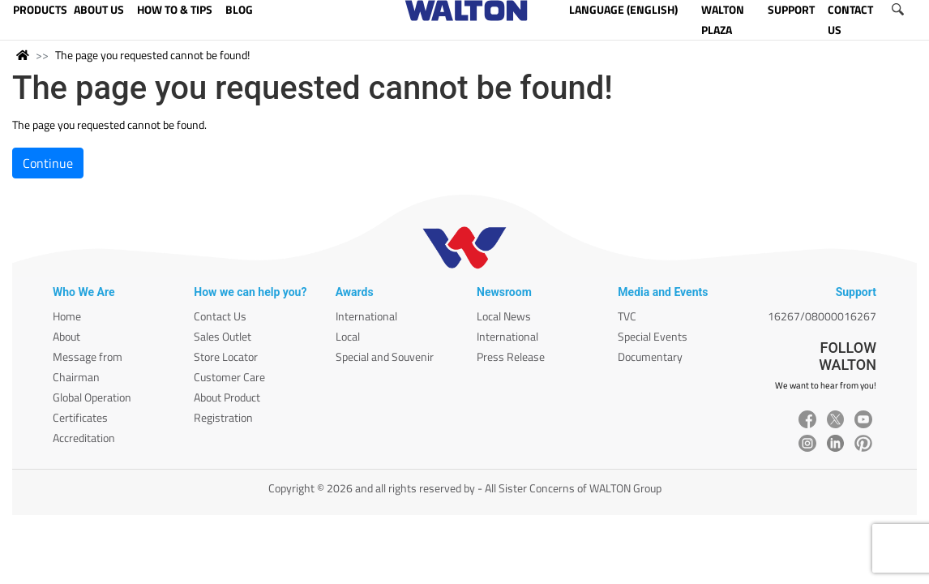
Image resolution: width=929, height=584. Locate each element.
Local (348, 336)
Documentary (650, 356)
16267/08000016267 (822, 315)
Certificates (80, 417)
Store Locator (226, 356)
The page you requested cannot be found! (152, 54)
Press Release (511, 356)
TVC (627, 315)
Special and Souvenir (385, 356)
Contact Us (220, 315)
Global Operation (92, 397)
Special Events (652, 336)
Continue (48, 163)
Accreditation (84, 437)
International (366, 315)
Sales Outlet (222, 336)
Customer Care (229, 376)
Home (67, 315)
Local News (504, 315)
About (66, 336)
